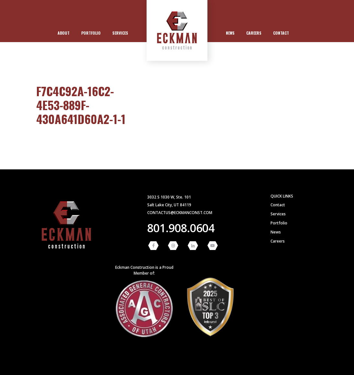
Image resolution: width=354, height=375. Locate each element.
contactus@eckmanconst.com (179, 212)
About (64, 33)
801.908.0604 (181, 228)
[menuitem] (64, 33)
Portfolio (91, 33)
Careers (253, 33)
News (230, 33)
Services (120, 33)
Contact (281, 33)
